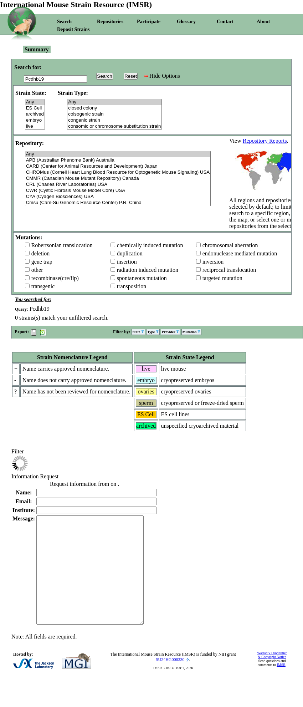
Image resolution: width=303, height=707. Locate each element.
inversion (213, 262)
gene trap (41, 262)
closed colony (114, 108)
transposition (132, 286)
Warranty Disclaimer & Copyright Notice (272, 676)
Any (35, 102)
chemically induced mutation (150, 245)
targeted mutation (222, 278)
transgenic (43, 286)
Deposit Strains (73, 29)
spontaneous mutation (142, 278)
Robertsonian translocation (62, 245)
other (37, 270)
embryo (35, 120)
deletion (40, 253)
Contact (225, 21)
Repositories (110, 21)
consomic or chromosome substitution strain (114, 126)
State (138, 332)
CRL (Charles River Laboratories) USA (118, 185)
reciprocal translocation (229, 270)
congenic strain (114, 120)
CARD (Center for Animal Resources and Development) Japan (118, 166)
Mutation (192, 332)
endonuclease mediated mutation (239, 253)
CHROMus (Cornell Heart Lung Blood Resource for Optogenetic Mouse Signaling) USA (118, 172)
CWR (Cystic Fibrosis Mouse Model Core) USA (118, 191)
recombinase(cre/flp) (55, 278)
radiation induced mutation (147, 270)
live (35, 126)
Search (64, 21)
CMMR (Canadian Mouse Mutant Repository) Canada (118, 179)
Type (152, 332)
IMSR (281, 686)
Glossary (186, 21)
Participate (148, 21)
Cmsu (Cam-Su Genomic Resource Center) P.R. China (118, 203)
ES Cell (35, 108)
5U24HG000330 (170, 680)
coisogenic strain (114, 114)
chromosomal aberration (230, 245)
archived (35, 114)
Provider (170, 332)
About (263, 21)
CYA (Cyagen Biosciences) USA (118, 197)
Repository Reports (265, 141)
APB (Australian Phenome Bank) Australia (118, 160)
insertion (127, 262)
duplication (130, 253)
